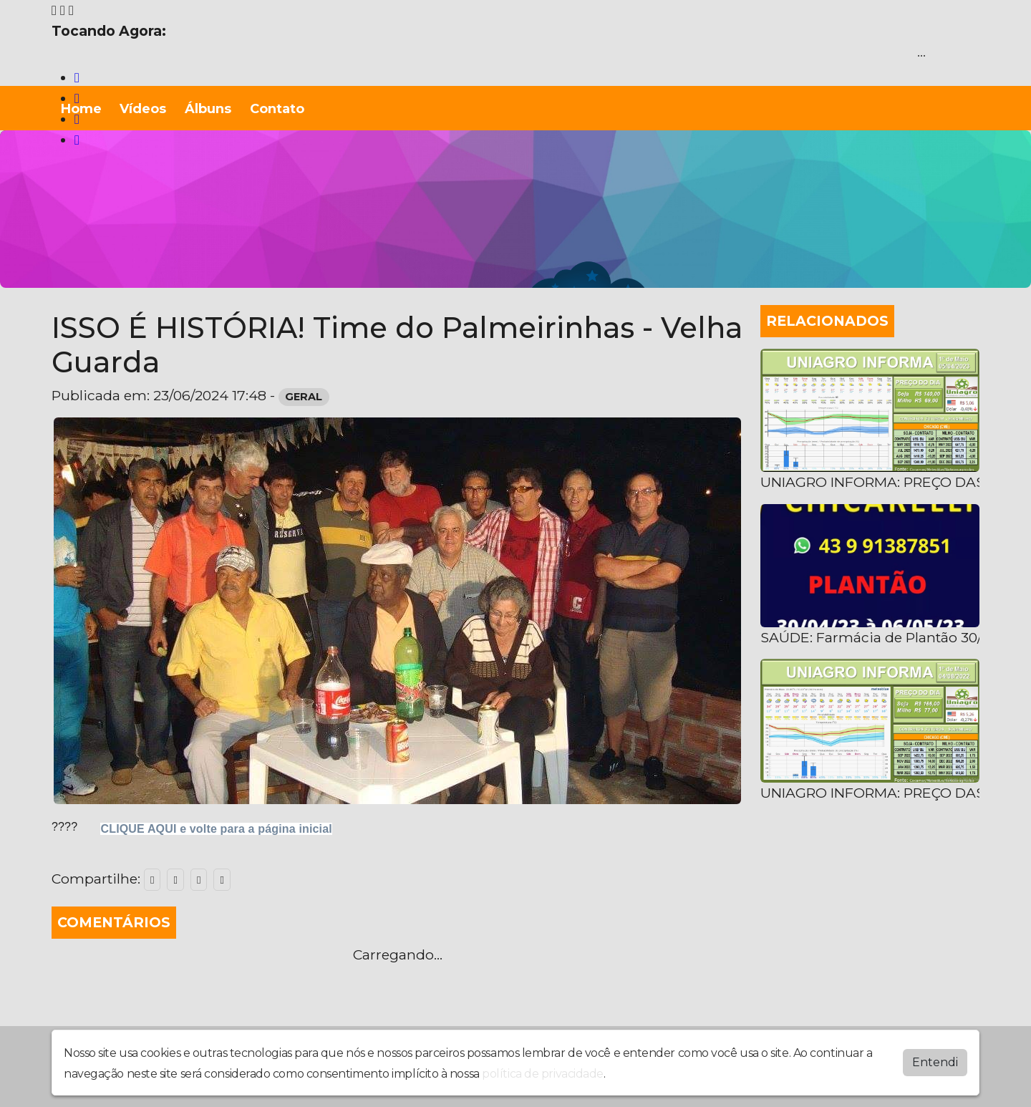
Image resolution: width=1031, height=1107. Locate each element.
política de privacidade (543, 1074)
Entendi (935, 1062)
